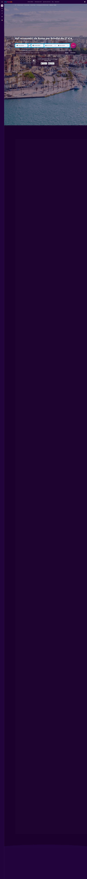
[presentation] (71, 38)
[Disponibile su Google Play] (44, 63)
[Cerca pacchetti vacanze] (2, 13)
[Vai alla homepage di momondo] (8, 1)
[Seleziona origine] (24, 45)
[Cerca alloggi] (2, 8)
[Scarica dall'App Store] (51, 63)
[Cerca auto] (2, 10)
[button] (2, 2)
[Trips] (2, 16)
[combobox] (19, 42)
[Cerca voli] (2, 5)
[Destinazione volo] (40, 45)
